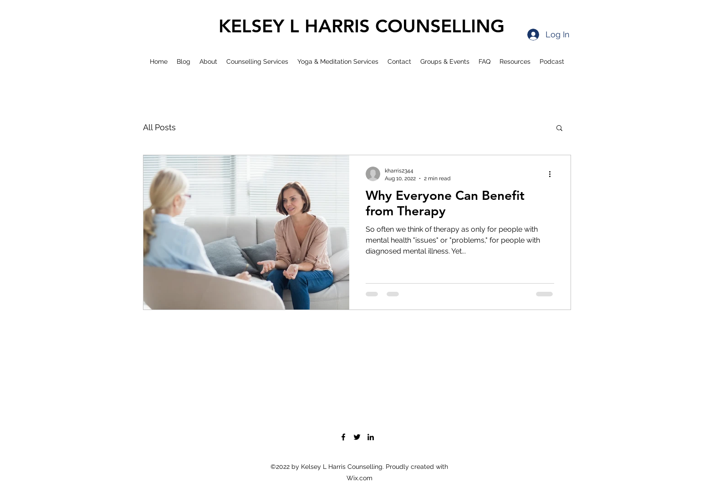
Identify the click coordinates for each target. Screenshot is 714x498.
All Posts (159, 127)
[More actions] (552, 173)
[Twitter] (357, 437)
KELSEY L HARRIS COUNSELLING (362, 26)
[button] (559, 128)
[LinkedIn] (370, 437)
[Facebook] (343, 437)
